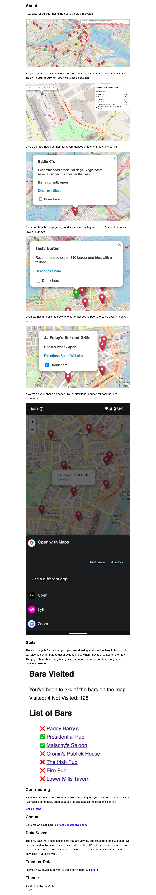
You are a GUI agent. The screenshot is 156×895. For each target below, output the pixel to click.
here (95, 869)
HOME (30, 890)
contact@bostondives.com (71, 824)
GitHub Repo (33, 808)
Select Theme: (34, 885)
